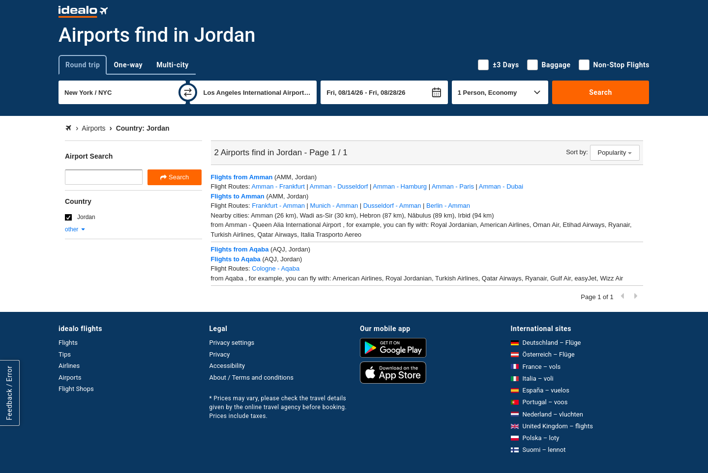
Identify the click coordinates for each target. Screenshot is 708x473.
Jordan (86, 217)
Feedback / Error (9, 392)
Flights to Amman (238, 196)
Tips (65, 354)
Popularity (615, 152)
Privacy (219, 354)
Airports (70, 377)
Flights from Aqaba (240, 249)
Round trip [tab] (82, 65)
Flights (68, 342)
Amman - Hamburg (400, 186)
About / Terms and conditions (251, 377)
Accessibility (227, 365)
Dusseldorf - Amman (392, 205)
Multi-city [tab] (172, 65)
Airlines (69, 365)
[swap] (187, 92)
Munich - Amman (334, 205)
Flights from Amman (242, 177)
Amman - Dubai (501, 186)
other (75, 229)
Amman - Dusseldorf (339, 186)
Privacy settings (232, 342)
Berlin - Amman (448, 205)
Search (600, 92)
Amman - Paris (453, 186)
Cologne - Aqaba (275, 268)
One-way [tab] (128, 65)
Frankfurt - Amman (278, 205)
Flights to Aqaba (236, 259)
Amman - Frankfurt (278, 186)
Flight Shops (76, 388)
